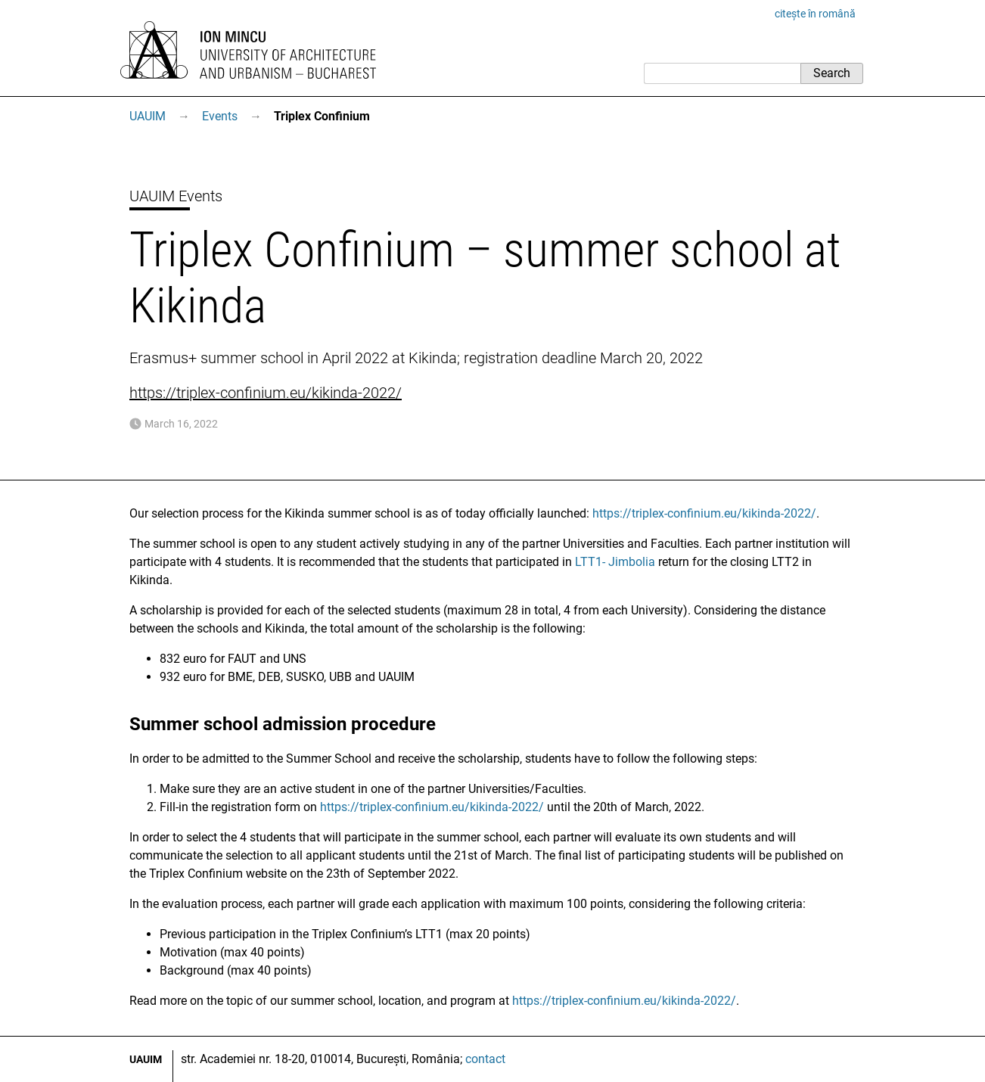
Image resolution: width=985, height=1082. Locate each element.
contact (485, 1059)
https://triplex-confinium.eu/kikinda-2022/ (265, 393)
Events (220, 116)
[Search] (722, 73)
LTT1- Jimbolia (615, 562)
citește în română (815, 14)
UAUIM (147, 116)
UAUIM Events (175, 196)
